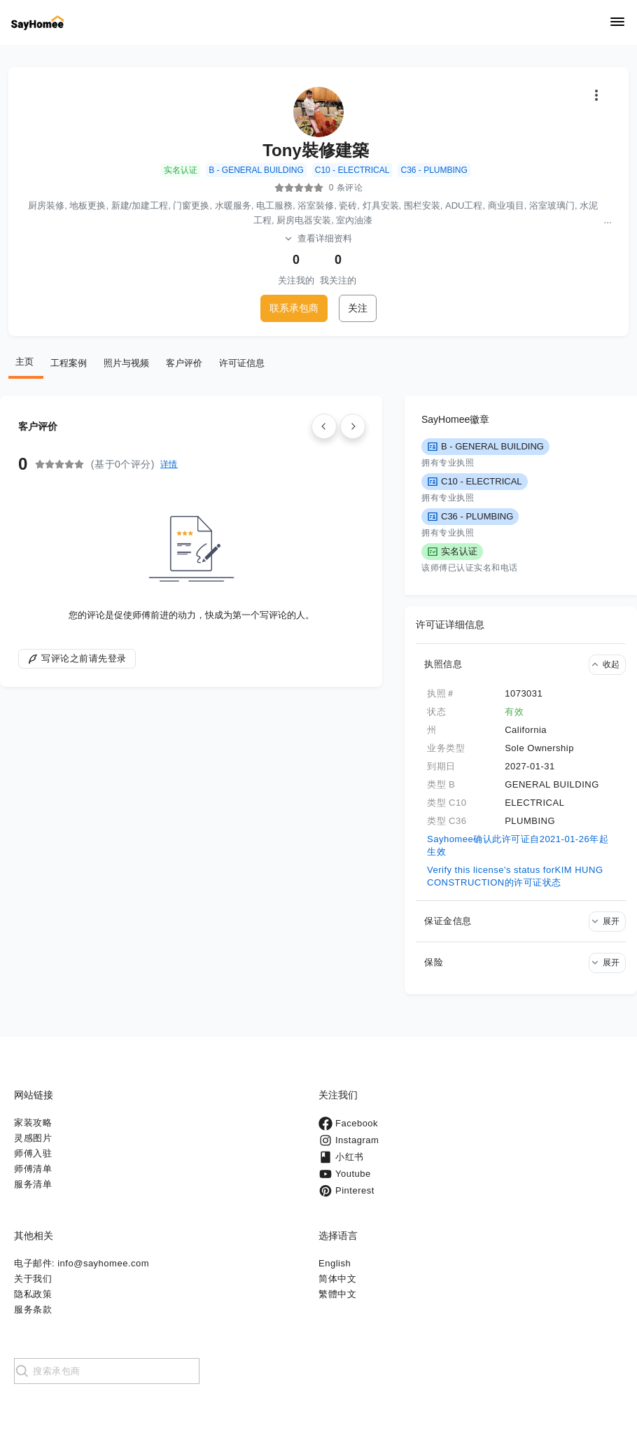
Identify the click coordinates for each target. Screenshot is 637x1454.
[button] (521, 664)
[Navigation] (617, 23)
